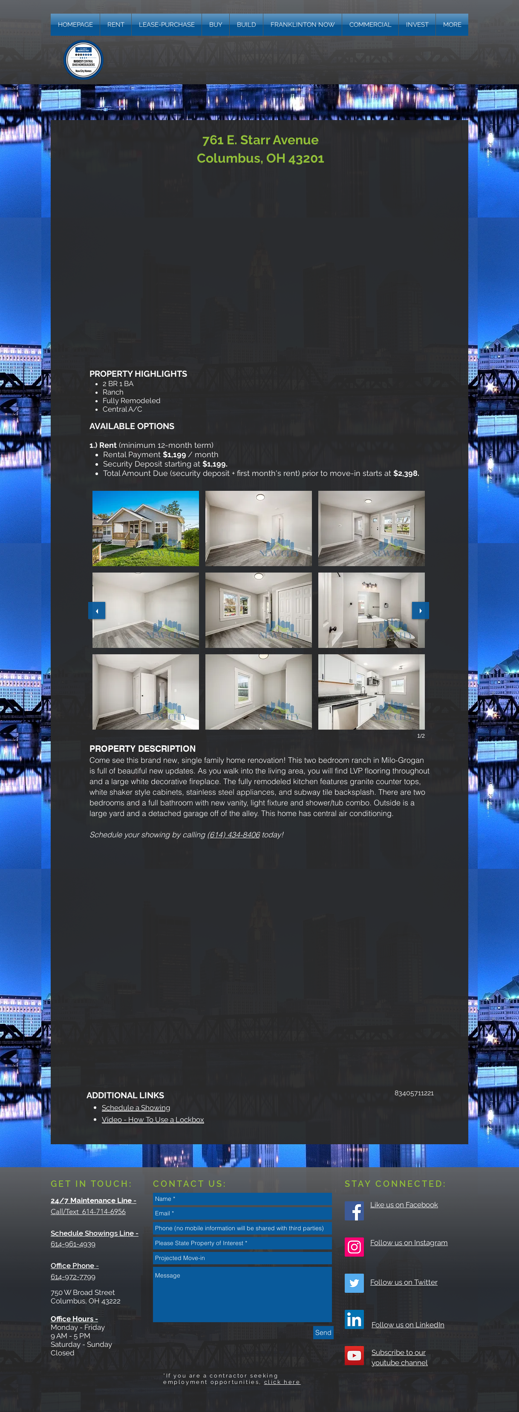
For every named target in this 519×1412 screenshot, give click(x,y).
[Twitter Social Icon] (354, 1283)
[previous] (96, 610)
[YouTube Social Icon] (354, 1355)
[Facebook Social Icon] (354, 1210)
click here (282, 1382)
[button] (452, 25)
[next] (420, 610)
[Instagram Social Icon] (354, 1247)
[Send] (323, 1332)
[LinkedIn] (354, 1319)
